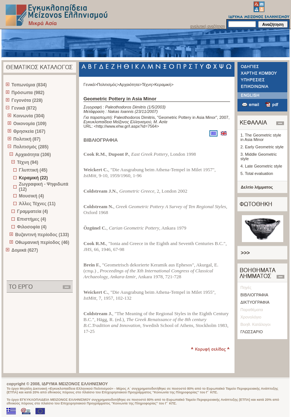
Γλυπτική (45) (33, 170)
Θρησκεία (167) (29, 131)
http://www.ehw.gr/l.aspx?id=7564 (126, 126)
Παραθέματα (251, 309)
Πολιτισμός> (108, 84)
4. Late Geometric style (261, 166)
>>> (245, 253)
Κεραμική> (164, 84)
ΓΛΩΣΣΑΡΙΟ (251, 332)
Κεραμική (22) (33, 177)
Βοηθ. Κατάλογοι (255, 324)
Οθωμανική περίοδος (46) (42, 242)
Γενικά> (90, 84)
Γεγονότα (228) (26, 100)
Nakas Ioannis (121, 111)
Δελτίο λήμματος (257, 187)
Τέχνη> (148, 84)
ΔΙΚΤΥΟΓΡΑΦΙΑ (255, 302)
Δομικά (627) (24, 250)
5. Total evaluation (256, 173)
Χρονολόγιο (250, 317)
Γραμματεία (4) (32, 211)
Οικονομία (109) (30, 123)
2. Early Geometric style (262, 147)
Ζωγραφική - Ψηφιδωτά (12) (43, 187)
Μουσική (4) (31, 196)
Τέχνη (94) (27, 162)
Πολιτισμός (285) (30, 146)
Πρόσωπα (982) (27, 92)
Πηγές (245, 287)
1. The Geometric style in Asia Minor (260, 137)
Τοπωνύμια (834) (29, 84)
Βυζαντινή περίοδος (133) (42, 234)
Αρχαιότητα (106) (33, 154)
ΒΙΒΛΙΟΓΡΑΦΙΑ (254, 295)
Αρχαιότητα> (130, 84)
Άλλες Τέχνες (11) (37, 203)
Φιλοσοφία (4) (32, 227)
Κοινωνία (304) (29, 115)
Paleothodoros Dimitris (125, 107)
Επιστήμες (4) (31, 219)
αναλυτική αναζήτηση (207, 26)
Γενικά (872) (24, 108)
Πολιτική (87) (26, 139)
